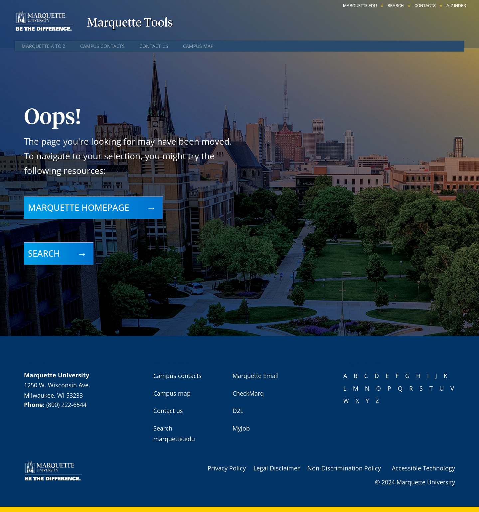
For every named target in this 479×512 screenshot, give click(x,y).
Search (396, 5)
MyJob (241, 428)
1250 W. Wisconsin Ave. (57, 385)
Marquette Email (256, 376)
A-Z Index (456, 5)
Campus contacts (102, 46)
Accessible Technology (423, 468)
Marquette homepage (78, 207)
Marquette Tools (130, 23)
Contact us (153, 46)
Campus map (198, 46)
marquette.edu (360, 5)
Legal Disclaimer (276, 468)
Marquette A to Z (44, 46)
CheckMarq (248, 393)
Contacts (425, 5)
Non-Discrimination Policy (344, 468)
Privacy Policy (227, 468)
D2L (238, 411)
